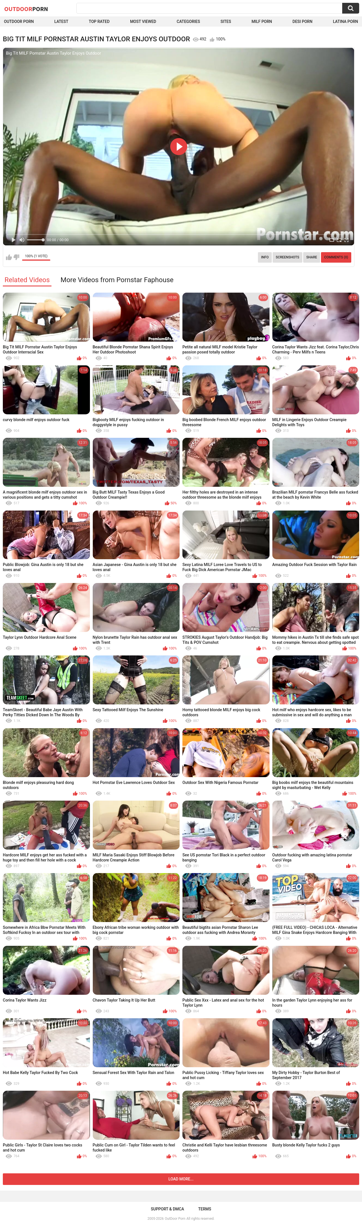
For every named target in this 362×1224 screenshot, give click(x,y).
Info (265, 257)
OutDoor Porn (175, 1219)
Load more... (181, 1179)
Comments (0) (336, 257)
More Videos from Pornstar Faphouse (117, 280)
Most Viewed (143, 21)
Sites (226, 21)
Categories (188, 21)
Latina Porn (345, 21)
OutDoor (26, 9)
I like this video (9, 257)
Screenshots (287, 257)
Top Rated (99, 21)
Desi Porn (302, 21)
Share (311, 257)
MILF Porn (261, 21)
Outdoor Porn (19, 21)
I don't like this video (16, 257)
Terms (204, 1209)
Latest (61, 21)
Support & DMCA (167, 1209)
